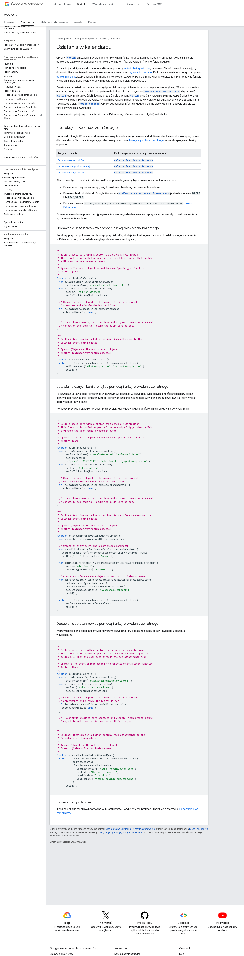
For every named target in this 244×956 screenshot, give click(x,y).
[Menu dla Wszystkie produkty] (120, 4)
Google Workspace (84, 38)
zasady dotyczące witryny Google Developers (119, 832)
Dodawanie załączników (71, 172)
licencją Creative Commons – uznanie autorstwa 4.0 (129, 829)
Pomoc (92, 21)
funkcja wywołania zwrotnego (146, 140)
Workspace (27, 4)
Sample (78, 21)
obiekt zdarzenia (66, 76)
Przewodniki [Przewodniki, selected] (27, 21)
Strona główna (62, 4)
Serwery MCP (154, 4)
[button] (22, 68)
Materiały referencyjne (54, 21)
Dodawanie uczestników (71, 160)
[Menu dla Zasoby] (140, 4)
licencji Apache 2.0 (198, 829)
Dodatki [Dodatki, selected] (81, 4)
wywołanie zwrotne (140, 72)
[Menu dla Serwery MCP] (166, 4)
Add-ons (10, 15)
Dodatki (103, 38)
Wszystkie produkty (104, 4)
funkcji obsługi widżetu (136, 68)
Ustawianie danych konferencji (74, 166)
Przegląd (9, 21)
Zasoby (131, 4)
